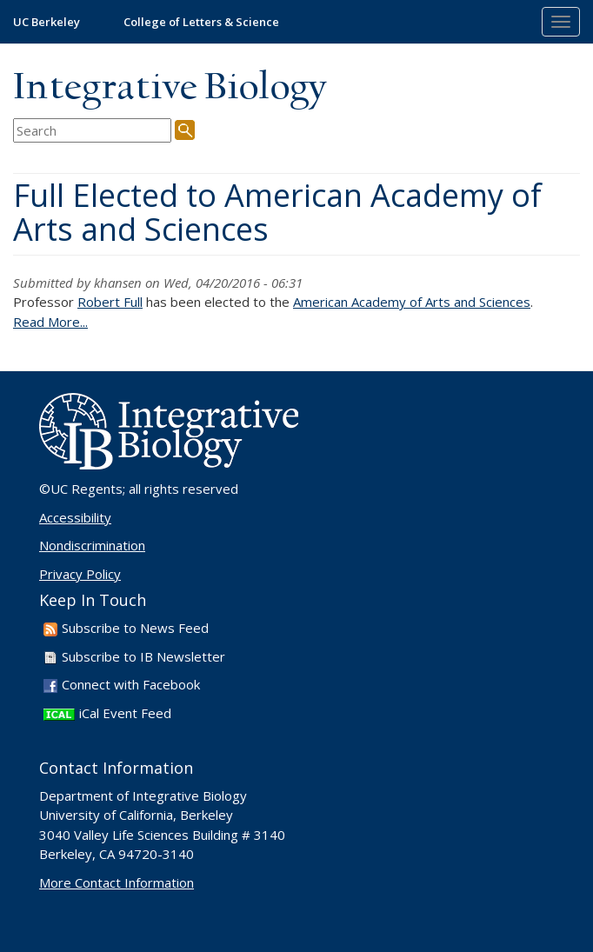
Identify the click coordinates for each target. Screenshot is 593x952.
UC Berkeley (46, 22)
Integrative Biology (169, 88)
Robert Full (110, 301)
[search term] (92, 130)
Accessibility (75, 517)
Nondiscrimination (92, 545)
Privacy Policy (80, 574)
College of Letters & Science (201, 22)
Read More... (50, 321)
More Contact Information (116, 882)
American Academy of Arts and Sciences (411, 301)
